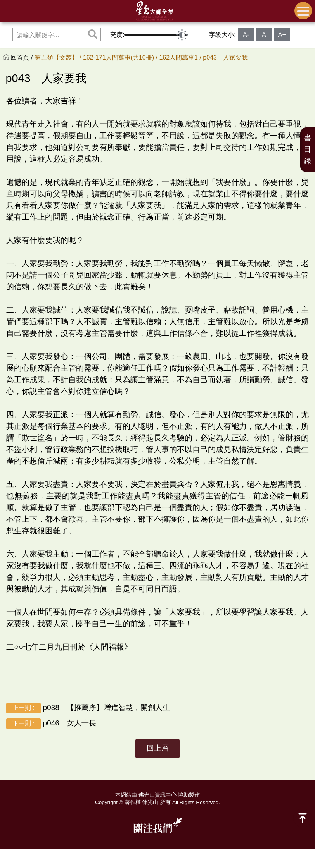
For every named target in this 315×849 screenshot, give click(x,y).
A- (246, 34)
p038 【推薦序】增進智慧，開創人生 (88, 708)
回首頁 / (22, 57)
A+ (282, 34)
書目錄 (307, 149)
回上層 (158, 748)
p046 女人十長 (51, 723)
